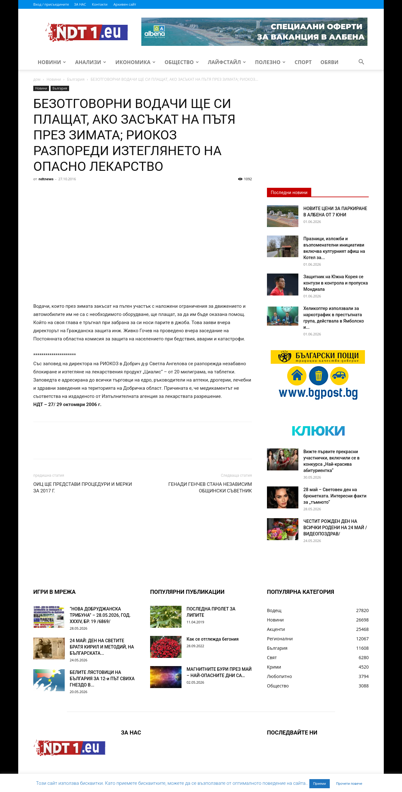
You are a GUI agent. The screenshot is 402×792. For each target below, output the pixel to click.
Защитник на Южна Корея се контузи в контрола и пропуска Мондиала (335, 283)
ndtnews (46, 178)
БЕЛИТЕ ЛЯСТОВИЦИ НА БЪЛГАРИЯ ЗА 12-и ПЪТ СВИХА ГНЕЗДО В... (102, 678)
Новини (52, 62)
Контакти (99, 4)
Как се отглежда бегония (213, 639)
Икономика (135, 62)
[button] (361, 63)
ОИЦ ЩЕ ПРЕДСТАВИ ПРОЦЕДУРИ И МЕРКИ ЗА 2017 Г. (82, 487)
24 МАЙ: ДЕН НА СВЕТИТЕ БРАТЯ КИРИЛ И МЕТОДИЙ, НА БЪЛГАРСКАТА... (102, 647)
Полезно (270, 62)
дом (37, 79)
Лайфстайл (227, 62)
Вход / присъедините (51, 4)
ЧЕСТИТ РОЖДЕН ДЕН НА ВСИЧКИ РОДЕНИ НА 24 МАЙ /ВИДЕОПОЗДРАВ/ (335, 527)
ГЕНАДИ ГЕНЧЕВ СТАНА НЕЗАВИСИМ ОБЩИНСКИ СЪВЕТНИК (210, 487)
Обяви (329, 62)
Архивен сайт (124, 4)
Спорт (303, 62)
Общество (182, 62)
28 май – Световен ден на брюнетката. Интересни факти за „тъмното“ (335, 496)
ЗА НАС (80, 4)
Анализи (90, 62)
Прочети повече (349, 784)
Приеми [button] (319, 784)
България (75, 79)
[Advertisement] (142, 231)
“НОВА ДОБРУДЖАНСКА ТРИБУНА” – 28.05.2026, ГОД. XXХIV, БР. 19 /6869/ (100, 615)
